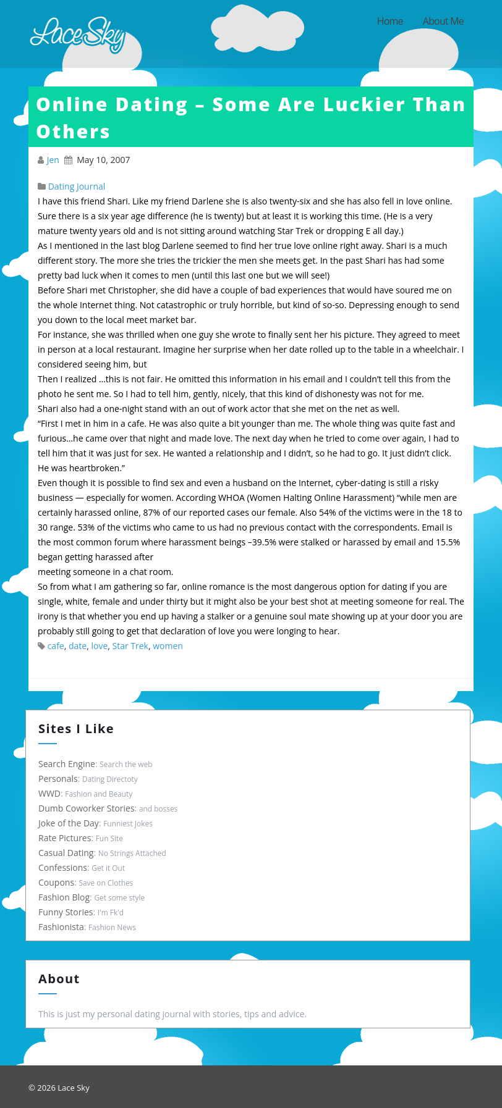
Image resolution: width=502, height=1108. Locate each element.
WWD (52, 793)
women (168, 646)
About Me (443, 21)
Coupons (59, 882)
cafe (56, 646)
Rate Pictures (67, 838)
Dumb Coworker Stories (89, 808)
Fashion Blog (66, 897)
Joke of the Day (71, 823)
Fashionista (64, 927)
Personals (60, 778)
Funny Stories (68, 912)
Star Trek (130, 646)
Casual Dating (68, 852)
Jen (54, 160)
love (99, 646)
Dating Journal (77, 186)
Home (390, 21)
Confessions (65, 867)
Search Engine (69, 764)
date (78, 646)
